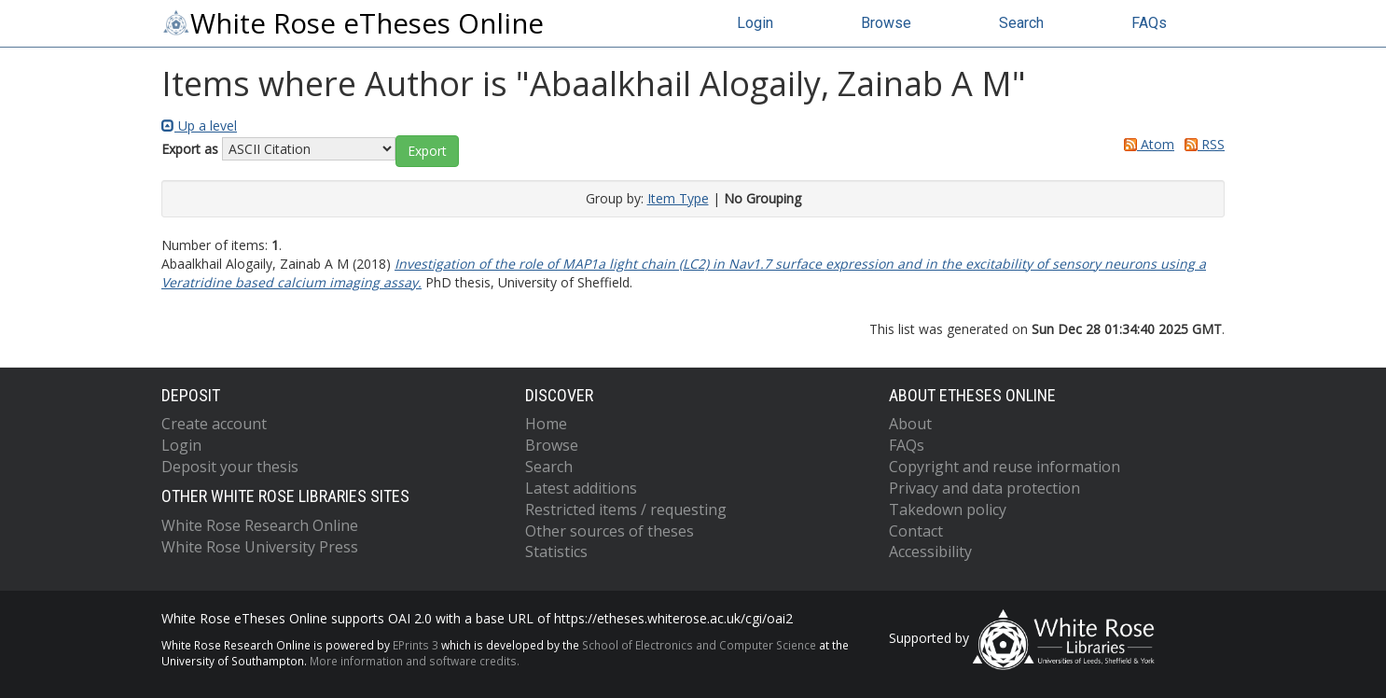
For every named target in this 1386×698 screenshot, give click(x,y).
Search (1021, 23)
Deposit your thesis (229, 466)
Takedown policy (947, 509)
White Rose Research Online (259, 525)
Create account (214, 423)
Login (755, 23)
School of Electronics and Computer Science (699, 644)
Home (546, 423)
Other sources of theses (609, 531)
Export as (189, 149)
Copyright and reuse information (1004, 466)
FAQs (1149, 23)
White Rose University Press (259, 547)
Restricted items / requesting (626, 509)
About (910, 423)
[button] (427, 151)
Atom (1145, 144)
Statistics (556, 551)
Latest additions (581, 488)
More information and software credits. (415, 660)
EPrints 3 (415, 644)
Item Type (678, 198)
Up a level (199, 125)
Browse (886, 23)
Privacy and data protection (984, 488)
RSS (1201, 144)
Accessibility (930, 551)
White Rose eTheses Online (352, 23)
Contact (916, 531)
